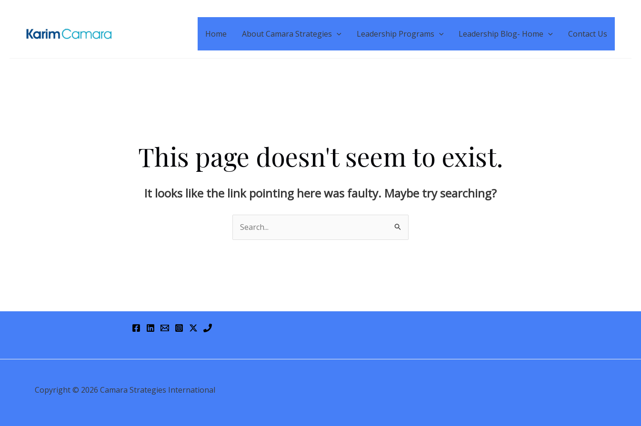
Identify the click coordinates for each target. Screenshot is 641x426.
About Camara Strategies (291, 34)
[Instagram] (179, 328)
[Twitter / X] (193, 328)
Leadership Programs (400, 34)
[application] (336, 34)
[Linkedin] (150, 328)
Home (216, 34)
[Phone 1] (207, 328)
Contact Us (587, 34)
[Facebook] (136, 328)
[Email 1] (164, 328)
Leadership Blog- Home (506, 34)
